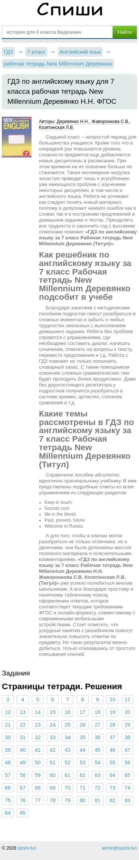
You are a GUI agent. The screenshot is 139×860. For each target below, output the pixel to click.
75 (8, 800)
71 (83, 788)
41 (38, 750)
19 (112, 712)
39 (8, 750)
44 (83, 750)
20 (127, 712)
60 (53, 775)
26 (83, 725)
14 (38, 712)
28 (112, 725)
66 (8, 788)
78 (53, 800)
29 (127, 725)
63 (97, 775)
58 (23, 775)
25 (67, 725)
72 (97, 788)
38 (127, 737)
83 (127, 800)
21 (8, 725)
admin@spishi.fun (119, 848)
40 (23, 750)
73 (112, 788)
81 (97, 800)
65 (127, 775)
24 (53, 725)
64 (112, 775)
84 (8, 813)
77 (38, 800)
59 (38, 775)
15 (53, 712)
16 (67, 712)
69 (53, 788)
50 (38, 763)
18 (97, 712)
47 (127, 750)
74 (127, 788)
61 (67, 775)
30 (8, 737)
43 (67, 750)
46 (112, 750)
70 (67, 788)
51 (53, 763)
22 (23, 725)
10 (112, 700)
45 (97, 750)
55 (112, 763)
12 (8, 712)
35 (83, 737)
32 (38, 737)
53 (83, 763)
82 (112, 800)
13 (23, 712)
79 (67, 800)
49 (23, 763)
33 (53, 737)
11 (127, 700)
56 (127, 763)
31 (23, 737)
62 (83, 775)
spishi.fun (26, 848)
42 (53, 750)
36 (97, 737)
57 (8, 775)
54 (97, 763)
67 (23, 788)
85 (23, 813)
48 (8, 763)
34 (67, 737)
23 (38, 725)
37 (112, 737)
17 (83, 712)
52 (67, 763)
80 (83, 800)
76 (23, 800)
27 (97, 725)
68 (38, 788)
